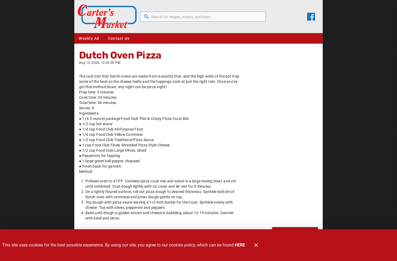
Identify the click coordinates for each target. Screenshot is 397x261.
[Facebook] (311, 16)
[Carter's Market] (108, 16)
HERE (240, 245)
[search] (206, 16)
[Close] (256, 245)
